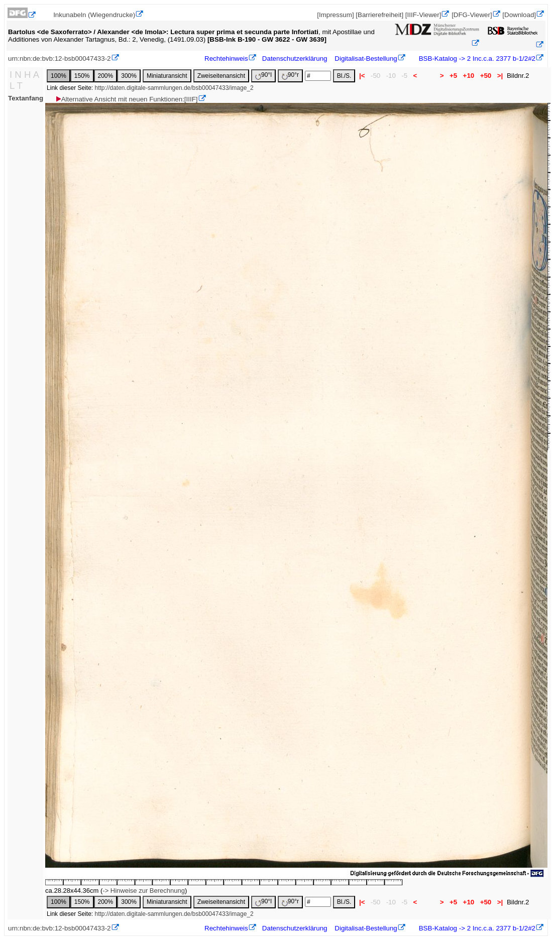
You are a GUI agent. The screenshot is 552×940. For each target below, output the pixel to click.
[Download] (519, 15)
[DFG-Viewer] (472, 15)
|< (362, 75)
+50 (485, 75)
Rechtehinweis (226, 58)
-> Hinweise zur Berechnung (143, 890)
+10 (468, 75)
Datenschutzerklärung (294, 58)
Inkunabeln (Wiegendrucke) (94, 15)
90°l (263, 75)
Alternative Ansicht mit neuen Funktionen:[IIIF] (126, 99)
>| (500, 75)
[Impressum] (335, 15)
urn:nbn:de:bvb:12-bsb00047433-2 (59, 58)
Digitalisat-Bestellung (366, 58)
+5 (453, 75)
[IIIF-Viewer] (423, 15)
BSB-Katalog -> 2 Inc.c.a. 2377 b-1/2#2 (476, 58)
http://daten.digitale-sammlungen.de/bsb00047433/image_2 (174, 87)
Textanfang (25, 98)
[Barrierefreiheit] (379, 15)
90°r (290, 75)
